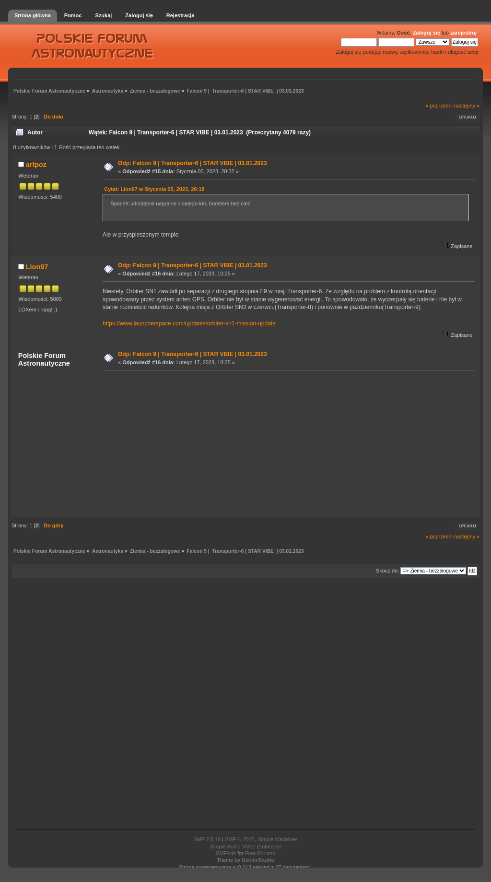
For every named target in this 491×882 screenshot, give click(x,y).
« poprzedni (439, 105)
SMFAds (226, 853)
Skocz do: (387, 570)
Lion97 (37, 267)
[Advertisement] (286, 443)
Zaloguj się (426, 33)
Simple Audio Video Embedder (245, 846)
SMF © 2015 (240, 839)
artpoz (36, 164)
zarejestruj (463, 33)
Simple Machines (277, 839)
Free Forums (260, 853)
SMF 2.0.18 (207, 839)
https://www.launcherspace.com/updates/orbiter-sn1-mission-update (189, 323)
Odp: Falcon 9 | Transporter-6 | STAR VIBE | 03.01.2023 (192, 163)
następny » (466, 105)
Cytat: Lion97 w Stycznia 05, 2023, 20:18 (154, 189)
